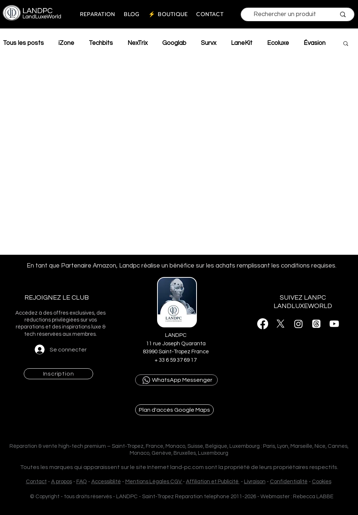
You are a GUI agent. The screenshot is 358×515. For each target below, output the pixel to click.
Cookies (321, 481)
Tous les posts (23, 43)
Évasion (314, 43)
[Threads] (316, 323)
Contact (36, 481)
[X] (280, 323)
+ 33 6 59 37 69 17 (176, 360)
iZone (66, 43)
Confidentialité (289, 481)
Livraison (255, 481)
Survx (208, 43)
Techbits (101, 43)
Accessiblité (106, 481)
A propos (61, 481)
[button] (345, 44)
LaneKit (241, 43)
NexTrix (137, 43)
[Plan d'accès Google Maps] (174, 409)
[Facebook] (262, 323)
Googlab (174, 43)
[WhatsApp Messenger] (176, 379)
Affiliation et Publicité (213, 481)
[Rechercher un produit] (285, 15)
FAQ (81, 481)
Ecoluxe (278, 43)
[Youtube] (334, 323)
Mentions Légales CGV (154, 481)
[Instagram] (298, 323)
